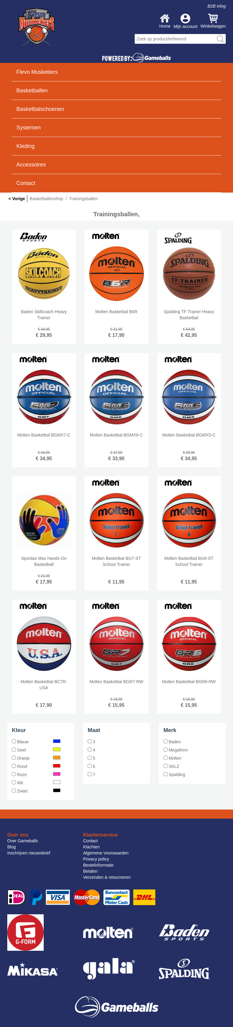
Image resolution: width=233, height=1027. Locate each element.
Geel (36, 750)
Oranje (36, 758)
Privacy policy (96, 859)
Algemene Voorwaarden (105, 853)
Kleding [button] (25, 146)
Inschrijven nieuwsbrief (28, 853)
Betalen (90, 871)
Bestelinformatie (98, 865)
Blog (11, 846)
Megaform (176, 750)
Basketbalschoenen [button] (40, 109)
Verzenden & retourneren (106, 877)
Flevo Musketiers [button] (37, 72)
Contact (25, 183)
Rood (36, 766)
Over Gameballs (22, 840)
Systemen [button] (28, 128)
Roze (36, 774)
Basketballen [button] (32, 90)
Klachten (91, 846)
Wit (36, 782)
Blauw (36, 741)
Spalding (174, 774)
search (220, 39)
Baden (172, 741)
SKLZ (171, 766)
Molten (172, 758)
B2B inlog (217, 6)
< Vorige (16, 198)
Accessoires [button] (31, 165)
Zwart (36, 791)
